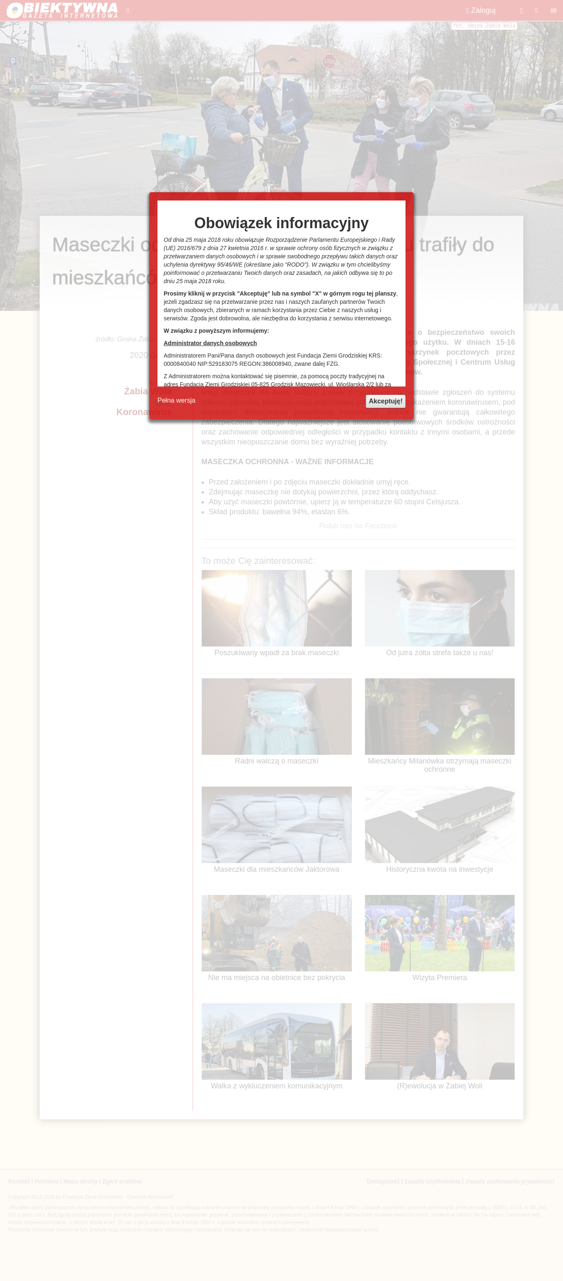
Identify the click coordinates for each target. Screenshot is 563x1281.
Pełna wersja (176, 400)
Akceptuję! (386, 401)
